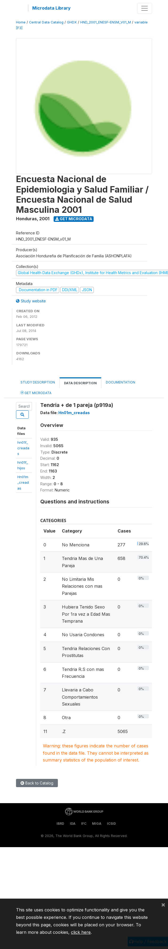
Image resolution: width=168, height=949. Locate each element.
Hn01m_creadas (23, 482)
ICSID (111, 824)
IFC (83, 824)
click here (81, 932)
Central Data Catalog (46, 22)
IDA (72, 824)
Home (21, 22)
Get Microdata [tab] (36, 392)
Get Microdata (73, 219)
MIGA (96, 824)
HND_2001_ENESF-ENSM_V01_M (105, 22)
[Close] (163, 904)
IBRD (60, 824)
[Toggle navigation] (144, 8)
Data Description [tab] (80, 383)
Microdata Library (51, 8)
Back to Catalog (37, 783)
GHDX (72, 22)
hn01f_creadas (23, 448)
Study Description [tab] (38, 382)
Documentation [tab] (120, 382)
